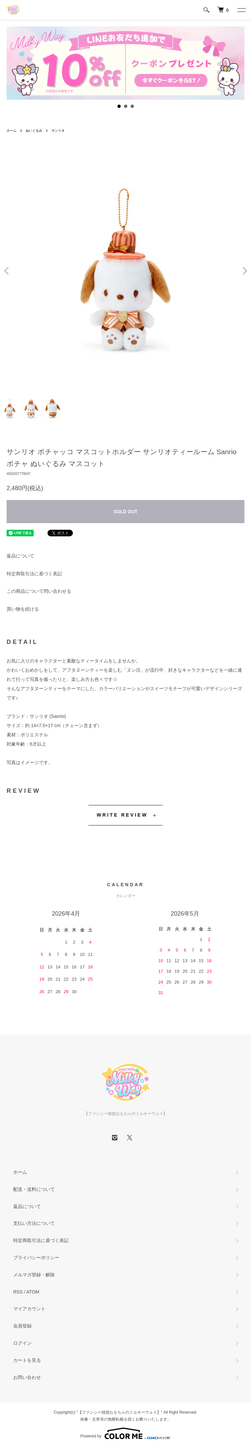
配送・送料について (34, 1189)
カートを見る (27, 1360)
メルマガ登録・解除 (34, 1274)
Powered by (125, 1433)
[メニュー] (241, 10)
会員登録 (22, 1325)
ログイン (22, 1343)
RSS (18, 1292)
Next (243, 270)
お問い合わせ (27, 1377)
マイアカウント (29, 1308)
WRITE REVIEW (122, 815)
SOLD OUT (125, 511)
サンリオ (58, 130)
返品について (20, 555)
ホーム (11, 130)
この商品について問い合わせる (39, 591)
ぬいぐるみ (34, 130)
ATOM (32, 1292)
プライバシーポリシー (36, 1257)
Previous (7, 270)
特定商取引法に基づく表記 (34, 573)
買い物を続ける (23, 609)
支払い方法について (34, 1223)
